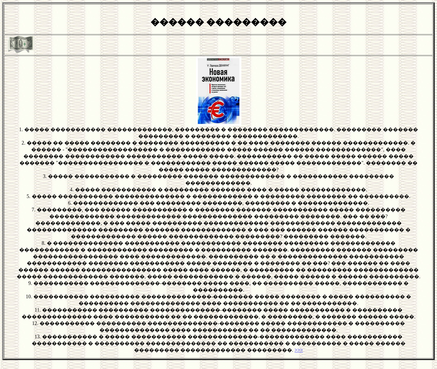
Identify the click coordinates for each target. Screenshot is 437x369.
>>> (299, 350)
